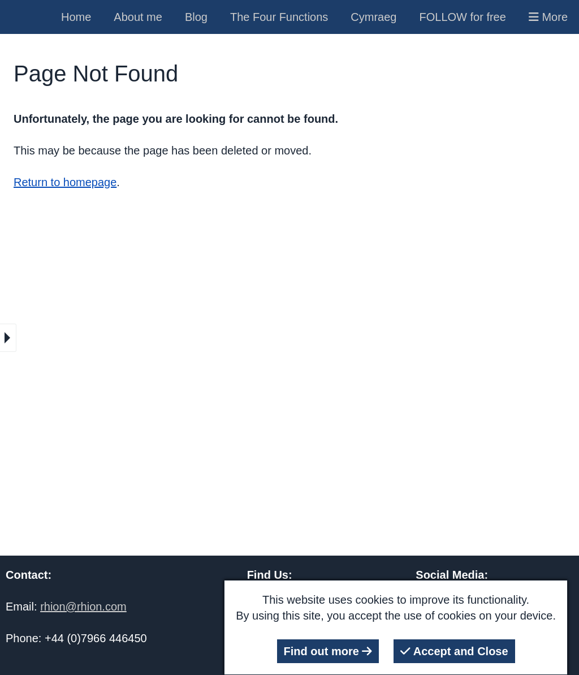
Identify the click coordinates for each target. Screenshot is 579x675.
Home (76, 17)
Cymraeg (373, 17)
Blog (196, 17)
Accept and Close (454, 651)
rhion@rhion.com (83, 606)
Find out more (328, 651)
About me (138, 17)
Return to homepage (65, 182)
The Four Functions (279, 17)
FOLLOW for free (463, 17)
